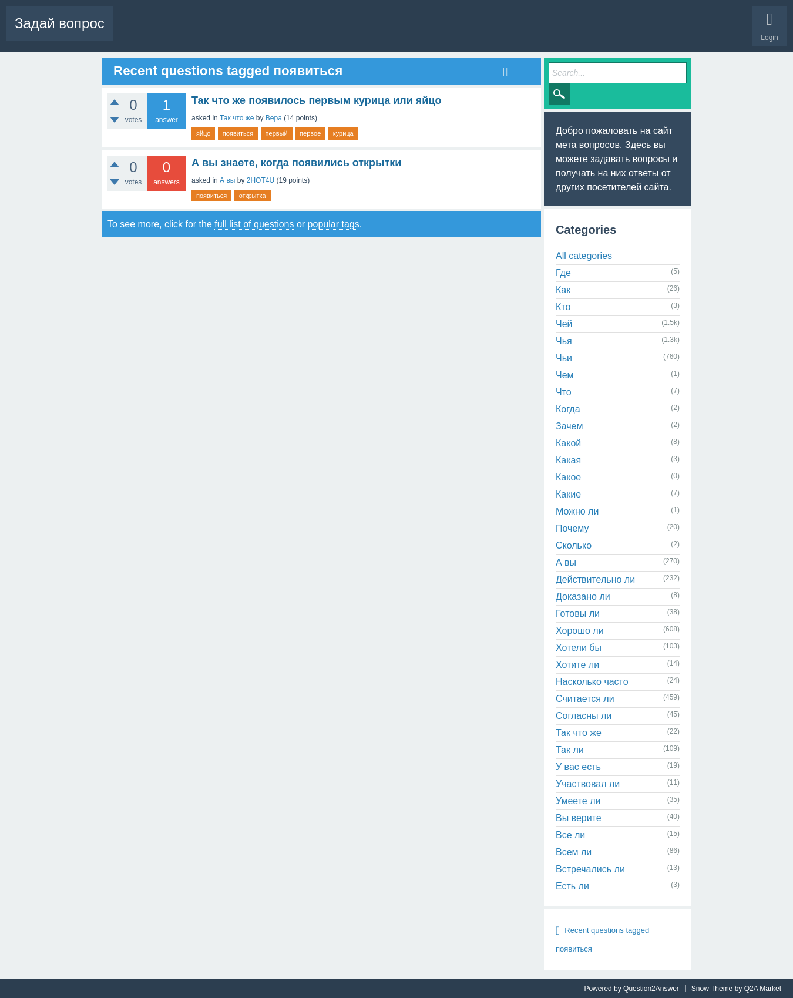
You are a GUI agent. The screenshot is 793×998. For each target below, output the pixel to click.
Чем (565, 375)
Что (564, 392)
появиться (238, 133)
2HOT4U (260, 180)
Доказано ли (583, 597)
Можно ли (577, 511)
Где (563, 273)
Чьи (564, 358)
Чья (564, 341)
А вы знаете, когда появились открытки (296, 163)
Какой (568, 443)
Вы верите (579, 818)
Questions (138, 32)
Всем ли (574, 852)
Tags (268, 32)
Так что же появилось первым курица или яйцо (316, 100)
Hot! (178, 32)
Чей (564, 324)
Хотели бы (579, 648)
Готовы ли (578, 614)
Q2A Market (762, 988)
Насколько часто (592, 682)
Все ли (570, 835)
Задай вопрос (60, 23)
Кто (563, 307)
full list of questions (254, 224)
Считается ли (585, 699)
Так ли (570, 750)
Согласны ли (583, 716)
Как (563, 290)
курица (343, 133)
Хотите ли (577, 665)
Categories (310, 32)
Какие (568, 494)
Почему (572, 528)
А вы (227, 180)
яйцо (203, 133)
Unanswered (223, 32)
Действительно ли (595, 579)
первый (277, 133)
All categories (584, 256)
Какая (568, 460)
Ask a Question (364, 32)
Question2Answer (651, 988)
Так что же (237, 118)
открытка (252, 195)
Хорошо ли (580, 631)
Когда (568, 409)
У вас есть (578, 767)
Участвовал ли (588, 784)
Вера (274, 118)
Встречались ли (590, 869)
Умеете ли (578, 801)
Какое (568, 477)
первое (310, 133)
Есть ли (572, 886)
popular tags (333, 224)
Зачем (569, 426)
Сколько (574, 545)
